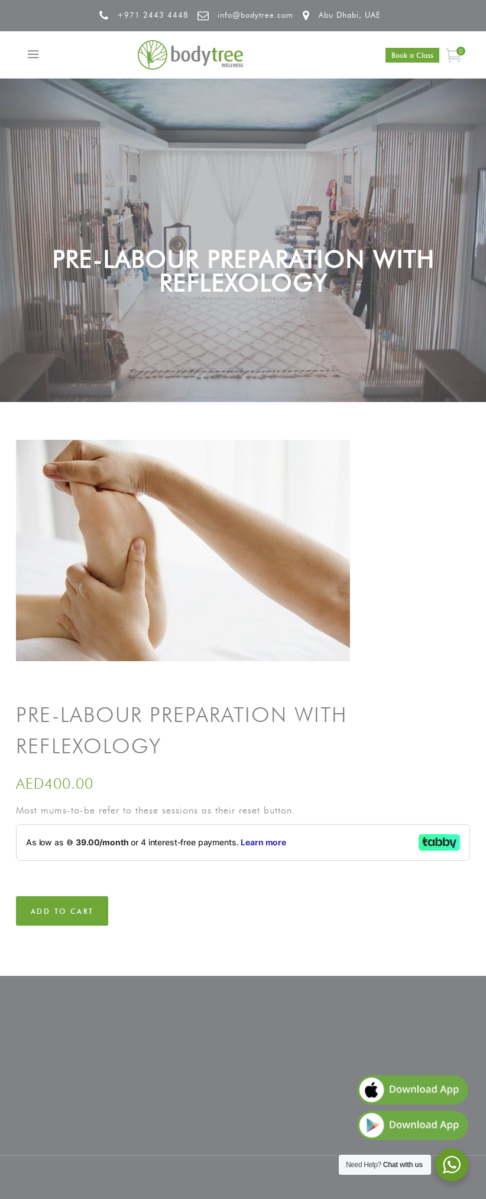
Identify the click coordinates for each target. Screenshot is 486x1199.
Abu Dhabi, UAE (350, 14)
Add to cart (62, 911)
